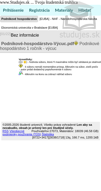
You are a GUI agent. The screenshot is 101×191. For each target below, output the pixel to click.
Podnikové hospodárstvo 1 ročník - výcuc (49, 46)
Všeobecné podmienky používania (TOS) (22, 132)
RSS (6, 131)
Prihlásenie (13, 9)
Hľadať (84, 9)
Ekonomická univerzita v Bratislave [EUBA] (29, 27)
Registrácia (39, 9)
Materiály (64, 9)
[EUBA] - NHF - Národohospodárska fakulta (68, 18)
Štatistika (48, 134)
